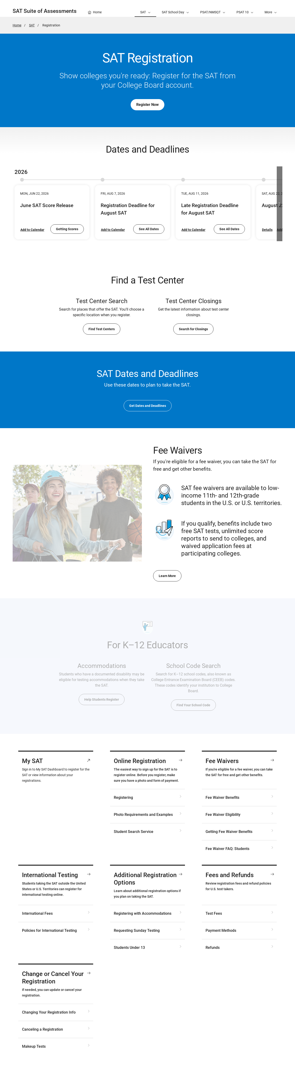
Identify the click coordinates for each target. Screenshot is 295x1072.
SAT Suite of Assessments (45, 11)
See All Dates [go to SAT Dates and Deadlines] (149, 229)
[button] (270, 8)
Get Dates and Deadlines (147, 406)
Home (17, 25)
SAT (32, 25)
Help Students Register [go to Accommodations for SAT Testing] (101, 699)
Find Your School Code (193, 705)
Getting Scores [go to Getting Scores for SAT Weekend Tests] (67, 229)
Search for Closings (193, 329)
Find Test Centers (101, 329)
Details (267, 230)
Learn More (167, 576)
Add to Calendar (32, 230)
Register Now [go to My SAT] (147, 104)
